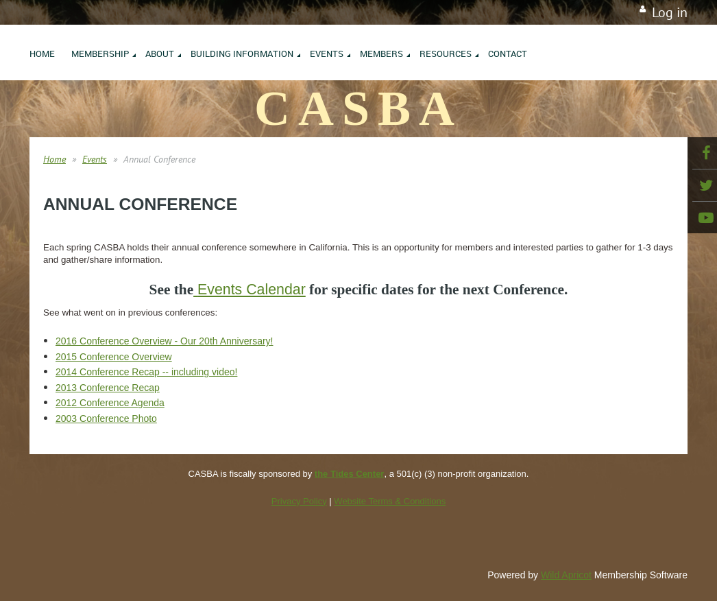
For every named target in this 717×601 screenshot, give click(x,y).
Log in (670, 12)
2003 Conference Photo (106, 418)
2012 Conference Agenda (110, 402)
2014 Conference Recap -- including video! (146, 371)
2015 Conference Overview (114, 356)
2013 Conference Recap (108, 387)
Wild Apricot (566, 574)
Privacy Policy (299, 501)
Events (94, 159)
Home (54, 159)
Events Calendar (251, 289)
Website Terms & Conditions (390, 501)
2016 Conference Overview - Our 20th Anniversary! (165, 340)
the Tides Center (350, 474)
